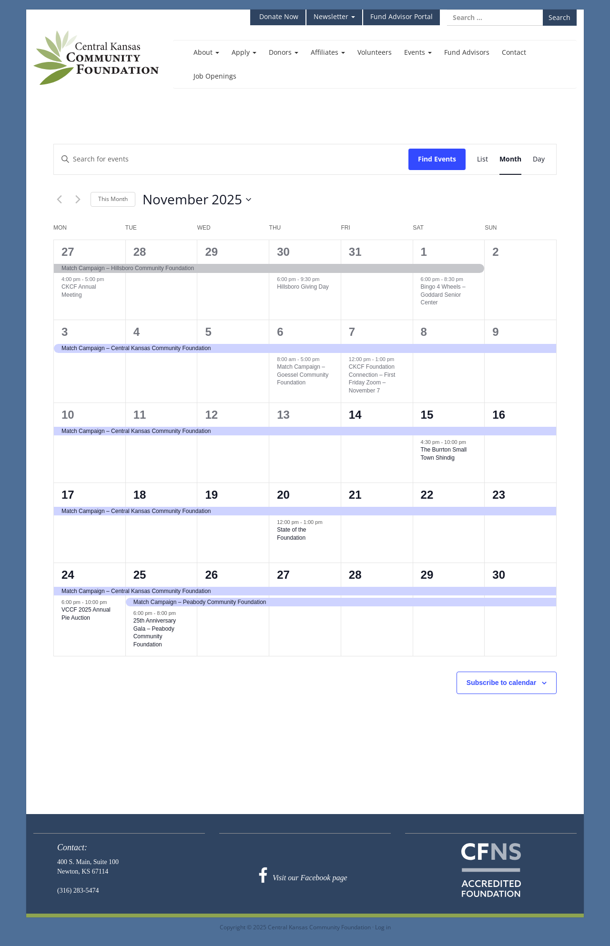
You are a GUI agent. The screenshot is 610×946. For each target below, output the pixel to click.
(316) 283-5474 (78, 890)
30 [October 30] (283, 251)
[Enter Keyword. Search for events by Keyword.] (231, 159)
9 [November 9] (495, 331)
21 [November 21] (355, 494)
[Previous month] (59, 199)
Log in (383, 927)
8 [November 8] (424, 331)
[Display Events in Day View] (539, 159)
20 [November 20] (283, 494)
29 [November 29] (427, 574)
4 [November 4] (136, 331)
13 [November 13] (283, 414)
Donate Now (277, 16)
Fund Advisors (466, 52)
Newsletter (334, 16)
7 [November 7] (352, 331)
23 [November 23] (498, 494)
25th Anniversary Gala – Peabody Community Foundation (154, 632)
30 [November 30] (498, 574)
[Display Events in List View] (482, 159)
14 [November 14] (355, 414)
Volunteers (374, 52)
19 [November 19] (211, 494)
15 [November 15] (427, 414)
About (206, 52)
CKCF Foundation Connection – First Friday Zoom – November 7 (372, 378)
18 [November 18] (139, 494)
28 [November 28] (355, 574)
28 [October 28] (139, 251)
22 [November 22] (427, 494)
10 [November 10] (67, 414)
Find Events (437, 158)
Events (418, 52)
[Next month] (77, 199)
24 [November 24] (67, 574)
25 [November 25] (139, 574)
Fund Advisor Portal (401, 16)
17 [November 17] (67, 494)
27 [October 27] (67, 251)
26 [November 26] (211, 574)
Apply (244, 52)
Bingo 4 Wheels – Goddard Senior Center (443, 294)
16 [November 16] (498, 414)
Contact (514, 52)
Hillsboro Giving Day (303, 286)
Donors (283, 52)
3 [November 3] (64, 331)
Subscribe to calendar (501, 682)
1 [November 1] (424, 251)
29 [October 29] (211, 251)
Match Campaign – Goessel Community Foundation (302, 374)
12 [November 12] (211, 414)
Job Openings (214, 76)
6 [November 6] (280, 331)
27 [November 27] (283, 574)
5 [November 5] (208, 331)
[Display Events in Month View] (510, 159)
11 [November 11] (139, 414)
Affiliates (328, 52)
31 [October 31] (355, 251)
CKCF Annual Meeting (78, 290)
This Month (113, 199)
